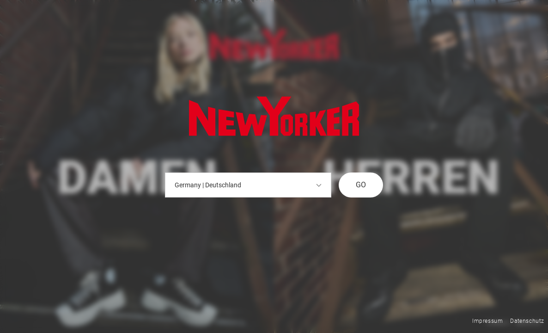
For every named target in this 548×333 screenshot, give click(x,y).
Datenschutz (527, 321)
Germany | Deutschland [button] (248, 185)
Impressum (487, 321)
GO (361, 184)
